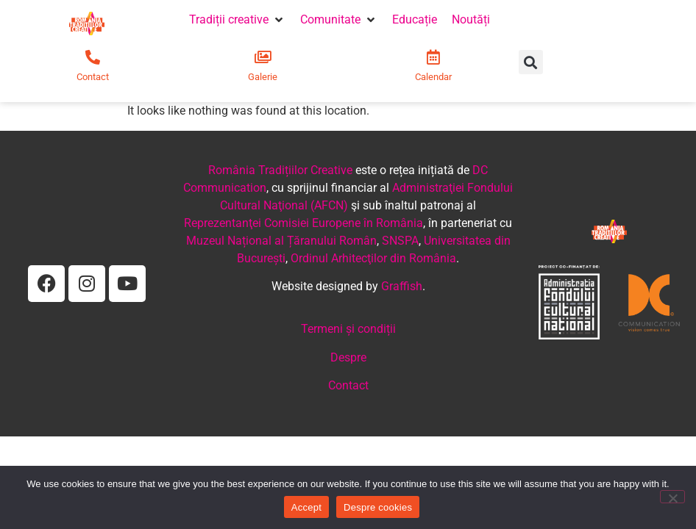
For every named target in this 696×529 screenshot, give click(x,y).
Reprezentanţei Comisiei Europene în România (303, 223)
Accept (306, 507)
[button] (237, 19)
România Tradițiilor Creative (280, 170)
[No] (672, 496)
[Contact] (92, 57)
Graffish (401, 286)
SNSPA (400, 241)
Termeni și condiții (348, 329)
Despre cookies (378, 507)
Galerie (262, 76)
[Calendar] (433, 57)
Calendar (433, 76)
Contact (93, 76)
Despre (348, 357)
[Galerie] (262, 57)
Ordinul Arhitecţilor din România (373, 258)
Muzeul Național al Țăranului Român (281, 241)
